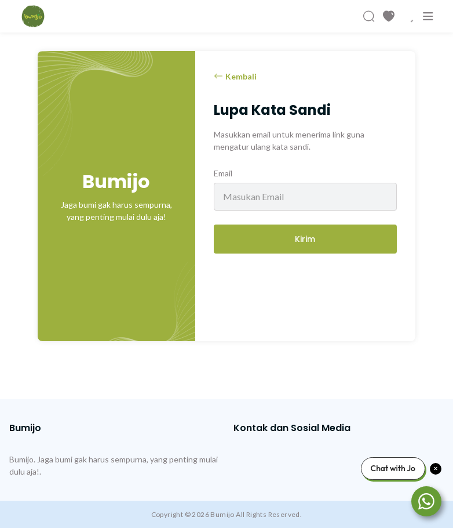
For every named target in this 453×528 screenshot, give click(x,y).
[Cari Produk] (369, 16)
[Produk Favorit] (388, 16)
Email (223, 173)
